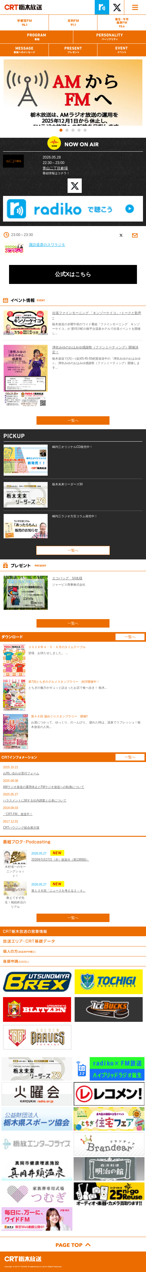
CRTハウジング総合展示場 (21, 827)
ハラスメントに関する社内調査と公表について (34, 800)
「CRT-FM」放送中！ (18, 814)
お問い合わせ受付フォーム (21, 773)
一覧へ (73, 420)
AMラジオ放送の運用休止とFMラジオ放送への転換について (43, 787)
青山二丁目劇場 (55, 168)
